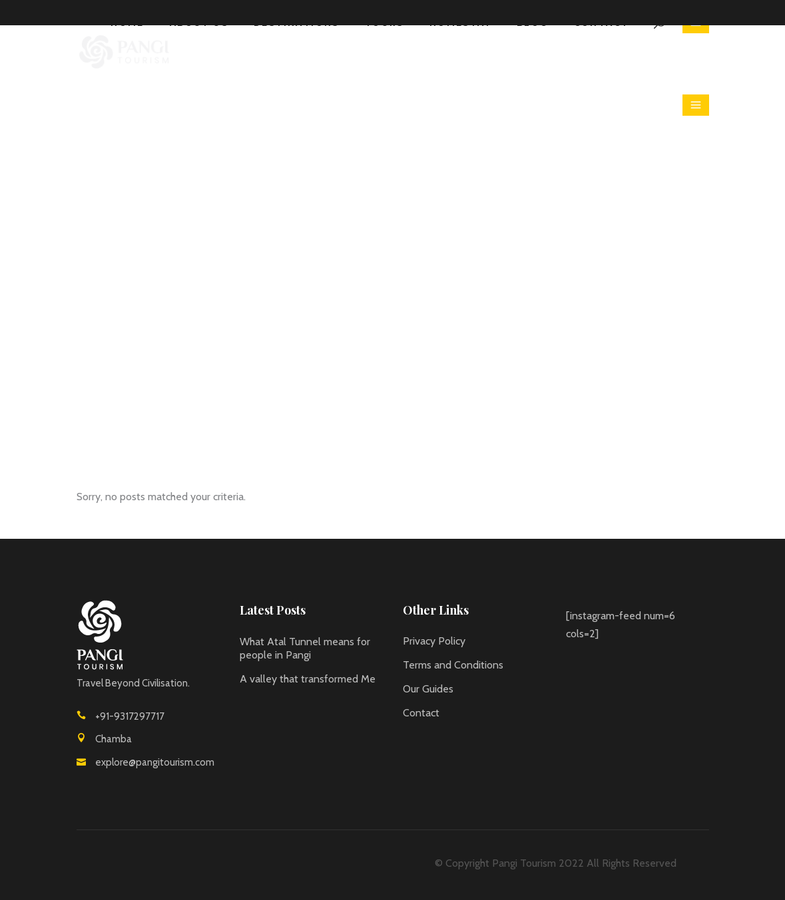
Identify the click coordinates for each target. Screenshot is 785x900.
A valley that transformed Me (308, 679)
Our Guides (428, 688)
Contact (421, 712)
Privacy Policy (434, 641)
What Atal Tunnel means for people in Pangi (305, 648)
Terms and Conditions (453, 665)
